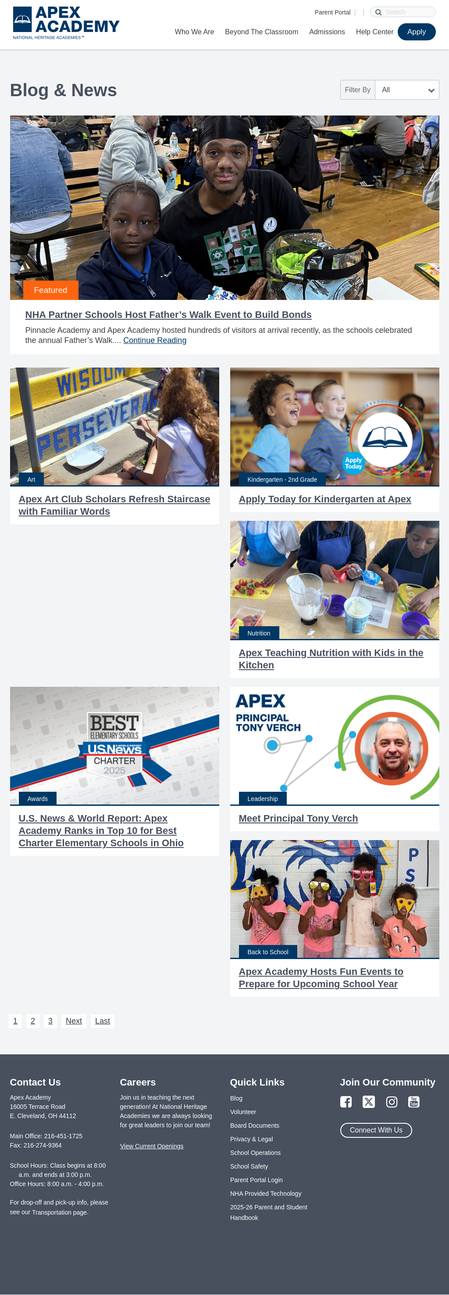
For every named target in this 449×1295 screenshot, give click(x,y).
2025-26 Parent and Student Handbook (268, 1212)
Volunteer (243, 1111)
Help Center (374, 32)
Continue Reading (154, 340)
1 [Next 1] (15, 1021)
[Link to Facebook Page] (346, 1102)
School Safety (249, 1166)
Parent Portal (333, 12)
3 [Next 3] (50, 1021)
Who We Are (194, 32)
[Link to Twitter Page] (369, 1102)
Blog (236, 1098)
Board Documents (254, 1125)
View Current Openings (151, 1146)
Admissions (327, 32)
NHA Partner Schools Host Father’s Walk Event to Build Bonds (168, 314)
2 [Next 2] (33, 1021)
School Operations (255, 1152)
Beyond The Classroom (261, 32)
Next (74, 1021)
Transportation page (59, 1212)
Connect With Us (376, 1130)
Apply (416, 32)
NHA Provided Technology (265, 1193)
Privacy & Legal (251, 1139)
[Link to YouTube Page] (414, 1102)
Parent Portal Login (256, 1179)
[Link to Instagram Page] (392, 1102)
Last (102, 1021)
